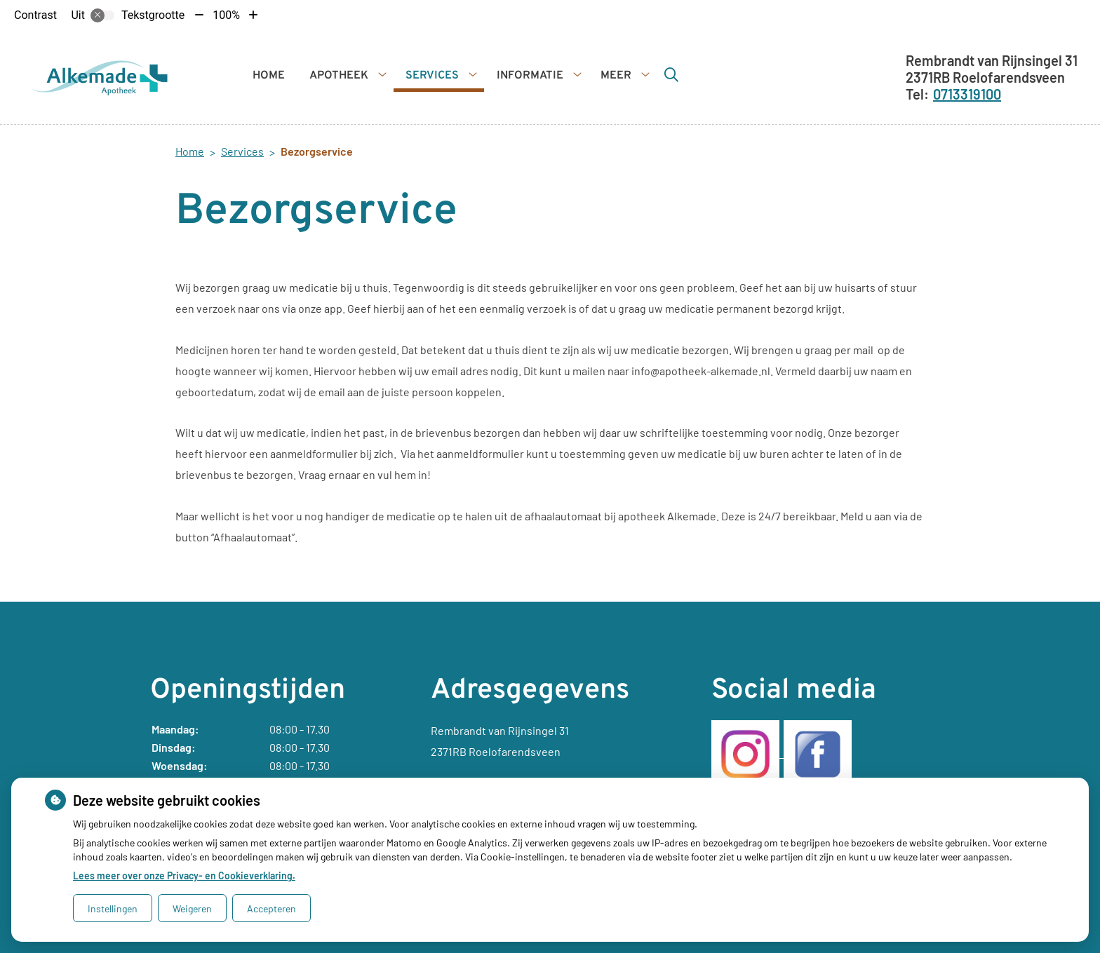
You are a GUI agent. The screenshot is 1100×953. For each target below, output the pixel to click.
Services (432, 76)
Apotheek (338, 76)
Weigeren (192, 908)
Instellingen (113, 908)
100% (226, 15)
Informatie (530, 76)
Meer (616, 76)
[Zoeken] (671, 74)
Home (269, 76)
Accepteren (271, 908)
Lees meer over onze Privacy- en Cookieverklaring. (184, 875)
